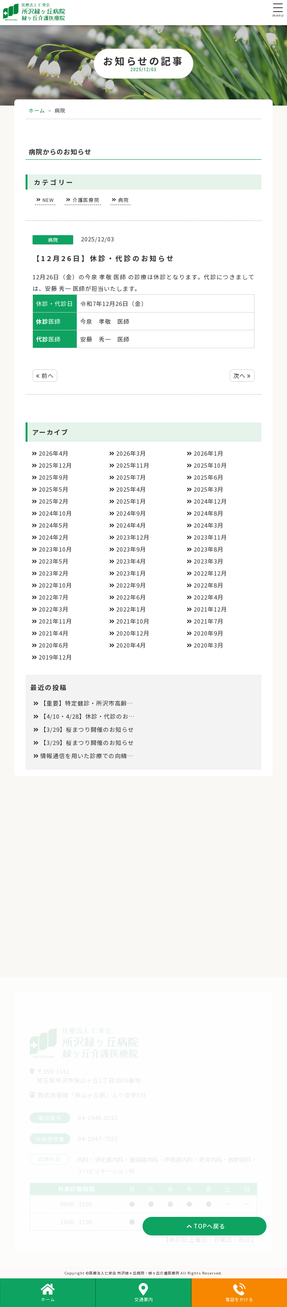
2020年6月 (54, 645)
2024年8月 (208, 513)
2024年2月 (54, 537)
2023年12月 (133, 537)
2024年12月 (210, 501)
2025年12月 (55, 465)
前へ (45, 375)
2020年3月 (208, 645)
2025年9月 (54, 477)
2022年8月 (208, 585)
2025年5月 (54, 489)
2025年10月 (210, 465)
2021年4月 (54, 633)
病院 (123, 199)
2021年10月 (133, 621)
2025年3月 (208, 489)
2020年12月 (133, 633)
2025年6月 (208, 477)
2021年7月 (208, 621)
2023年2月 (54, 573)
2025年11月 (133, 465)
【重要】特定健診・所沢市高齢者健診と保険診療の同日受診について (88, 703)
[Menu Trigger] (277, 7)
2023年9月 (131, 549)
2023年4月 (131, 561)
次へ (242, 375)
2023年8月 (208, 549)
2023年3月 (208, 561)
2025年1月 (131, 501)
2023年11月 (210, 537)
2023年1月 (131, 573)
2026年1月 (208, 453)
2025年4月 (131, 489)
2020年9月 (208, 633)
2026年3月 (131, 453)
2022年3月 (54, 609)
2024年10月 (55, 513)
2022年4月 (208, 597)
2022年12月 (210, 573)
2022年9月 (131, 585)
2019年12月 (55, 657)
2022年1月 (131, 609)
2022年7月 (54, 597)
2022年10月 (55, 585)
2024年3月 (208, 525)
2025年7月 (131, 477)
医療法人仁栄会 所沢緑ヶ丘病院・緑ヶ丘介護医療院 (134, 1273)
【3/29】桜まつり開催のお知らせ (87, 729)
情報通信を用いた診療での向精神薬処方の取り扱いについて (88, 756)
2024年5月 (54, 525)
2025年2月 (54, 501)
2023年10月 (55, 549)
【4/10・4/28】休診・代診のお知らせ (88, 716)
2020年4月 (131, 645)
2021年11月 (55, 621)
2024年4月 (131, 525)
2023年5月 (54, 561)
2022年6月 (131, 597)
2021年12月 (210, 609)
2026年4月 (54, 453)
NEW (48, 199)
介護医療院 (86, 199)
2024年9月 (131, 513)
